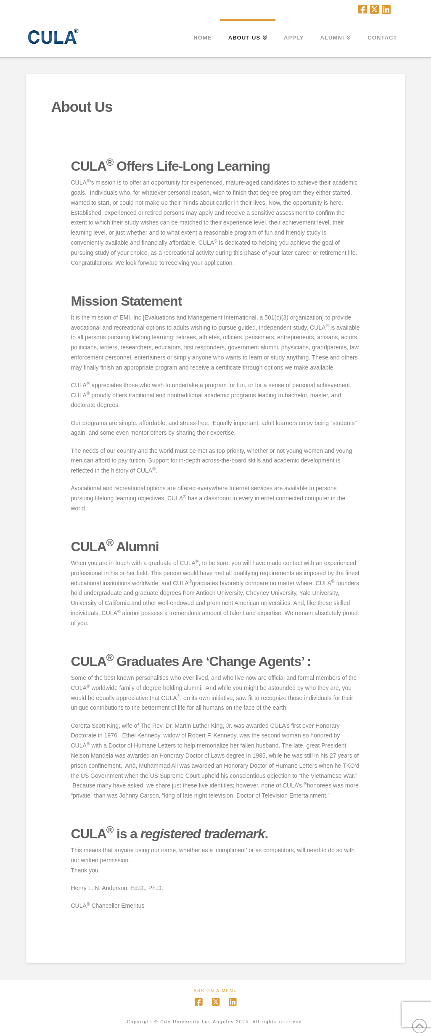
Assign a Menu (215, 990)
